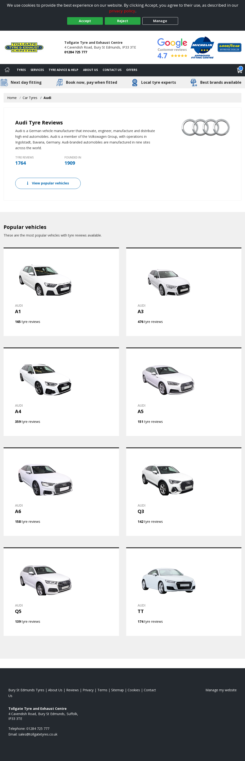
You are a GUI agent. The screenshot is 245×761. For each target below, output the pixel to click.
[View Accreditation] (202, 47)
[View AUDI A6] (61, 491)
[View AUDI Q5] (61, 591)
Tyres (21, 70)
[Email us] (37, 734)
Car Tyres (30, 97)
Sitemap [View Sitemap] (117, 690)
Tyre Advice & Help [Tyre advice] (63, 70)
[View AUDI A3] (184, 291)
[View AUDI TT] (184, 591)
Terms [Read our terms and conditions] (102, 690)
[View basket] (240, 70)
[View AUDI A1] (61, 291)
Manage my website (221, 690)
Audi (47, 97)
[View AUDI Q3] (184, 491)
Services (37, 70)
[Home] (7, 70)
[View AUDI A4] (61, 391)
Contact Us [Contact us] (112, 70)
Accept (85, 21)
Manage (160, 21)
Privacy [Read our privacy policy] (88, 690)
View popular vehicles (48, 183)
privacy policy (122, 11)
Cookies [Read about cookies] (134, 690)
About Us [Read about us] (55, 690)
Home (12, 97)
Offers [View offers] (131, 70)
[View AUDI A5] (184, 391)
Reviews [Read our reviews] (72, 690)
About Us (90, 70)
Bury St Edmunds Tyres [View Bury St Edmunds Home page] (26, 690)
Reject (122, 21)
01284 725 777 (75, 52)
